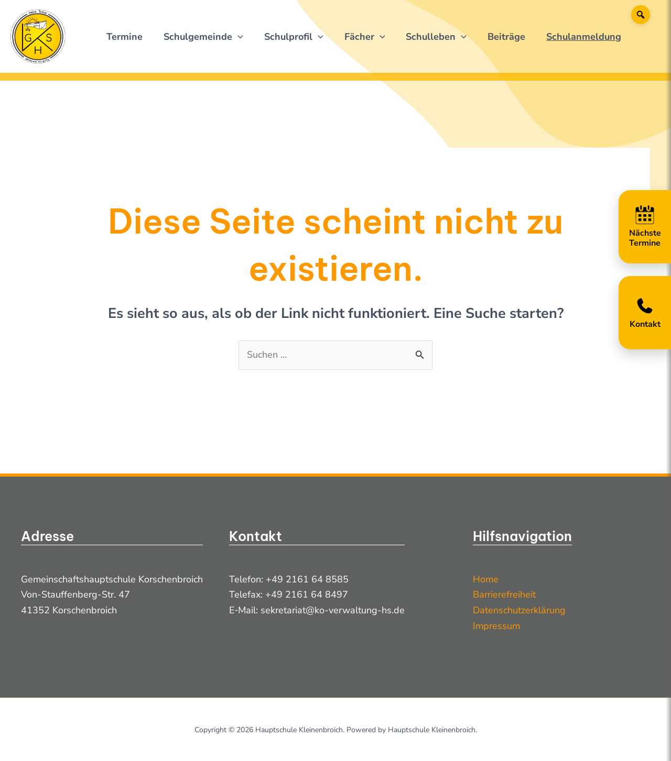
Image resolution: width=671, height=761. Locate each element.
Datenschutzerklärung (519, 610)
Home (486, 579)
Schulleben (436, 36)
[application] (237, 36)
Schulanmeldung (583, 36)
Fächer (364, 36)
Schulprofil (293, 36)
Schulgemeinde (203, 36)
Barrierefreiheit (504, 594)
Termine (124, 36)
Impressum (496, 626)
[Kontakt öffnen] (645, 312)
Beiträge (506, 36)
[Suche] (640, 14)
